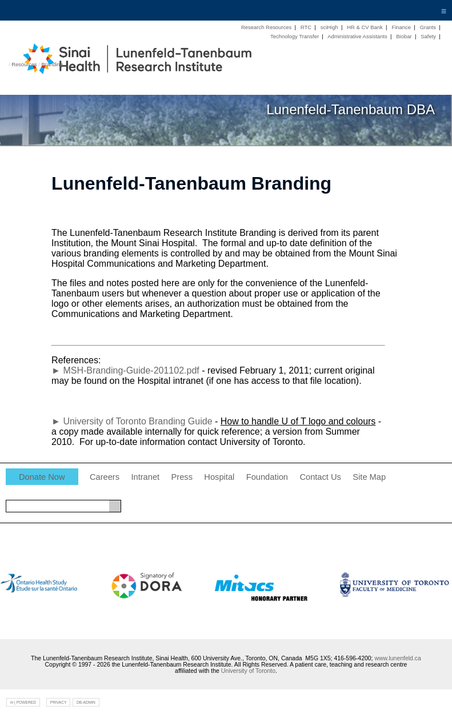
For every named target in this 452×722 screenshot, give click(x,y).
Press (182, 477)
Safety (428, 36)
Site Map (369, 477)
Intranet (145, 477)
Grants (428, 27)
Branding (52, 64)
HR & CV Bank (365, 27)
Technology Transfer (294, 36)
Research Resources (266, 27)
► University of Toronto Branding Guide (131, 421)
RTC (306, 27)
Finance (401, 27)
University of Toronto (248, 671)
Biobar (403, 36)
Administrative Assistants (357, 36)
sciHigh (329, 27)
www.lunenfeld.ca (397, 658)
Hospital (219, 477)
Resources (24, 64)
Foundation (267, 477)
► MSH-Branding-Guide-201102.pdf (125, 370)
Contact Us (320, 477)
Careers (104, 477)
